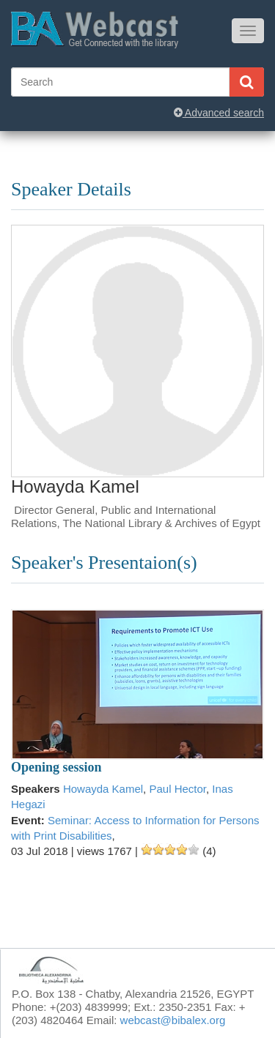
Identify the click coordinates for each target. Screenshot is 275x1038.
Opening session (56, 767)
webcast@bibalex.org (173, 1020)
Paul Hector (177, 789)
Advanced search (219, 113)
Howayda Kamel (103, 789)
